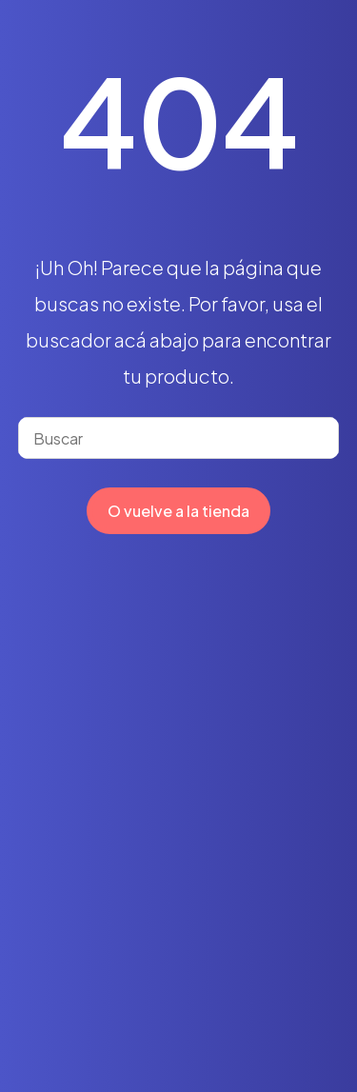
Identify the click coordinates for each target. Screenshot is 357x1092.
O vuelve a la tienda (178, 511)
